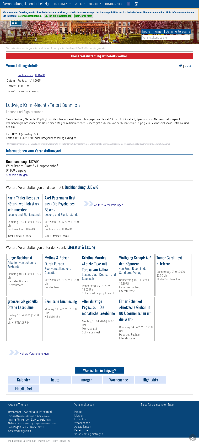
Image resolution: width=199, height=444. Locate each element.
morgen (157, 31)
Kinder (48, 420)
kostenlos (80, 419)
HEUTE (93, 4)
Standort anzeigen (17, 175)
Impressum (44, 440)
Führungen (23, 419)
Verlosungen (46, 416)
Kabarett (21, 424)
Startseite (10, 48)
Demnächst (14, 412)
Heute (38, 415)
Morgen (16, 427)
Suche (37, 48)
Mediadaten (14, 440)
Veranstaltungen (24, 48)
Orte (78, 4)
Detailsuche (81, 430)
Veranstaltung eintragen (88, 434)
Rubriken (61, 4)
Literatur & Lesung (50, 48)
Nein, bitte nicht (83, 15)
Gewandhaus (30, 412)
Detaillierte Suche (178, 31)
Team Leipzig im (61, 440)
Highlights (113, 4)
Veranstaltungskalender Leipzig (26, 4)
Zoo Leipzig (38, 419)
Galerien (12, 423)
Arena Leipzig (30, 424)
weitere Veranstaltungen (103, 205)
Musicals (25, 427)
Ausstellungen (28, 416)
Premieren (12, 416)
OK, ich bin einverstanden (58, 15)
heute (146, 31)
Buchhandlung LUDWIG (72, 48)
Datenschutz (29, 440)
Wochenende (45, 424)
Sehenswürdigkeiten (19, 431)
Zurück (188, 66)
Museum (19, 416)
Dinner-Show (37, 427)
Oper (38, 424)
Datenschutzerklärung (29, 15)
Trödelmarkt (46, 412)
